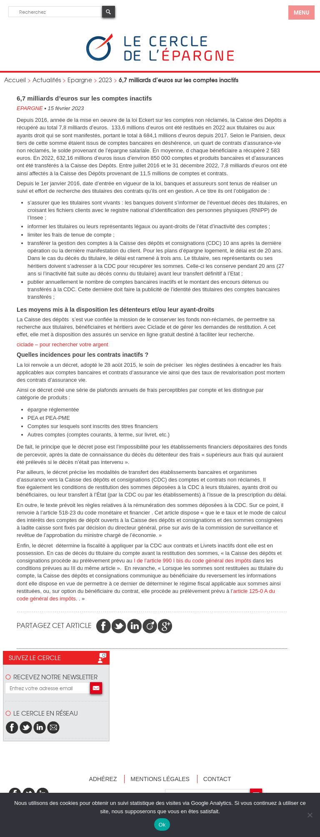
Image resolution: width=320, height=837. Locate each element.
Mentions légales (160, 779)
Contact (217, 779)
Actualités (46, 80)
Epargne (80, 80)
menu (301, 12)
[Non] (309, 815)
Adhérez (103, 779)
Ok (161, 825)
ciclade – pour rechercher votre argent (62, 344)
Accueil (15, 80)
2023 (105, 80)
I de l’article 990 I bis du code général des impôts (193, 560)
